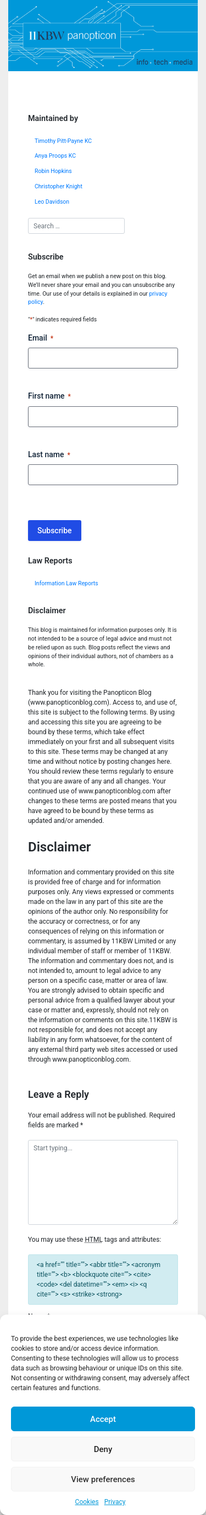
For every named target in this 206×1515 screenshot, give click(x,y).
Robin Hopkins (53, 171)
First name (49, 396)
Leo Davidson (52, 201)
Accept (103, 1419)
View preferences (103, 1479)
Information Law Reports (66, 583)
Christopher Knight (58, 186)
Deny (103, 1449)
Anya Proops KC (55, 155)
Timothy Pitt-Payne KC (63, 141)
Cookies (87, 1502)
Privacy (115, 1502)
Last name (49, 455)
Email (40, 338)
